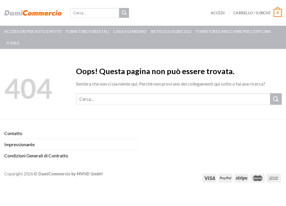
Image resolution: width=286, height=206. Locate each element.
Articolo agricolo (171, 31)
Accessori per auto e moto (33, 31)
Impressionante (19, 144)
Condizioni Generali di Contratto (36, 155)
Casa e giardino (130, 31)
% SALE (12, 43)
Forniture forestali (87, 31)
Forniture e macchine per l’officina (233, 31)
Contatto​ (13, 133)
